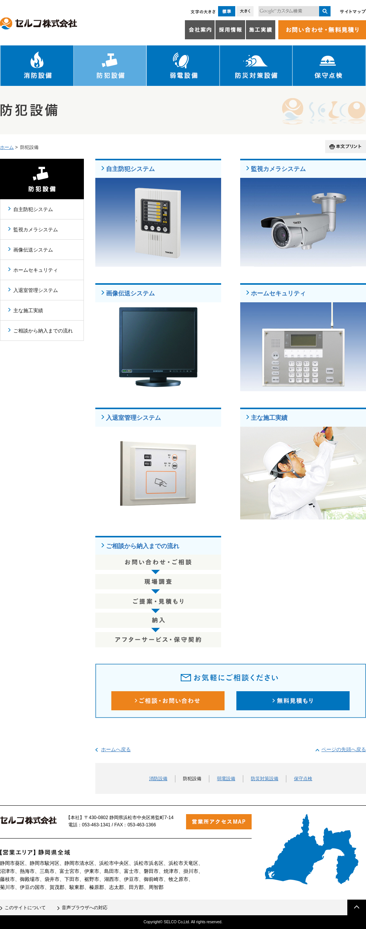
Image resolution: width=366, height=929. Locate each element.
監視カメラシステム (278, 168)
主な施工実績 (269, 417)
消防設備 (37, 65)
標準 (226, 11)
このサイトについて (25, 907)
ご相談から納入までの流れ (142, 545)
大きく (245, 11)
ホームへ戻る (116, 749)
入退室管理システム (133, 417)
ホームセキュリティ (278, 293)
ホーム (7, 147)
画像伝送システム (130, 293)
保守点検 (329, 65)
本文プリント (345, 146)
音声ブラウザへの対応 (85, 907)
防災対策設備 (256, 65)
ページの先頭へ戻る (343, 749)
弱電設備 (183, 65)
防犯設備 (110, 65)
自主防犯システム (130, 168)
